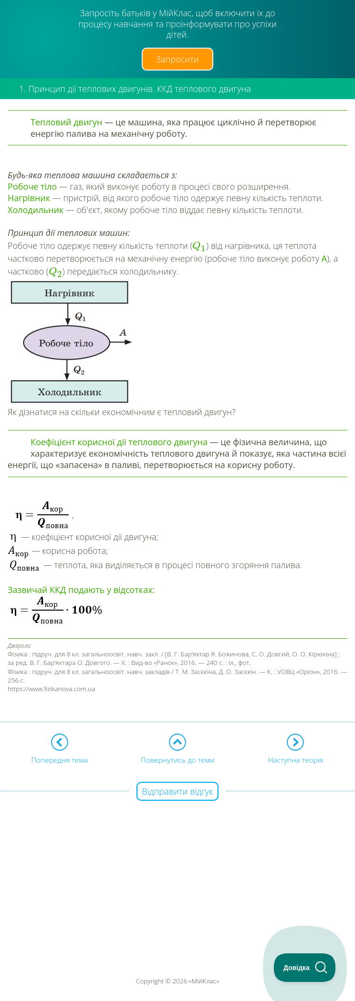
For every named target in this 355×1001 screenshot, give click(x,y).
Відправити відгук (177, 791)
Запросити (177, 59)
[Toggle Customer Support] (305, 967)
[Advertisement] (177, 859)
